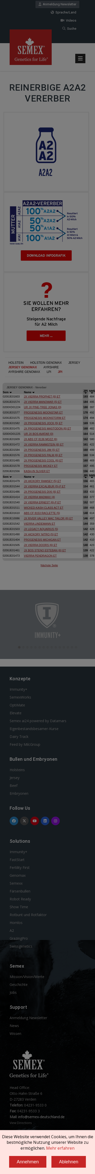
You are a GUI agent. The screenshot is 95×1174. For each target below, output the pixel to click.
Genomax (18, 875)
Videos (68, 20)
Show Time (19, 906)
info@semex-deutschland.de (41, 1116)
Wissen (15, 1033)
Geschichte (19, 984)
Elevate (16, 712)
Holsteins (17, 769)
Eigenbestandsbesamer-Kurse (34, 728)
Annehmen (28, 1161)
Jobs (13, 992)
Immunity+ (18, 689)
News (14, 1025)
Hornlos (16, 922)
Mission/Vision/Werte (27, 976)
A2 (12, 930)
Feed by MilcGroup (25, 744)
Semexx (16, 883)
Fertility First (20, 867)
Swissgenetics (21, 946)
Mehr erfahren (60, 1148)
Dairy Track (19, 736)
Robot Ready (20, 899)
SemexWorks (20, 697)
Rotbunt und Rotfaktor (28, 914)
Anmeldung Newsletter (57, 4)
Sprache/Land (63, 12)
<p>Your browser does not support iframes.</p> (47, 466)
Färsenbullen (20, 891)
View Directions (21, 1123)
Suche (69, 28)
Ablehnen (68, 1161)
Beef (13, 785)
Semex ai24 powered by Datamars (38, 720)
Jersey (15, 777)
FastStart (17, 859)
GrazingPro (19, 938)
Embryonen (19, 793)
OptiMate (17, 705)
